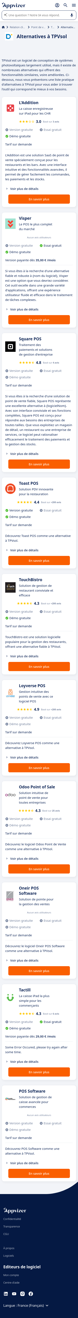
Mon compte (11, 1275)
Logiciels (8, 1255)
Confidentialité (12, 1219)
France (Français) (34, 1305)
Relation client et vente (18, 27)
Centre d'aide (11, 1282)
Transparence (11, 1226)
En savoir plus (39, 199)
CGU (6, 1234)
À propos (8, 1248)
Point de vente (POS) (38, 27)
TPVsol (53, 27)
